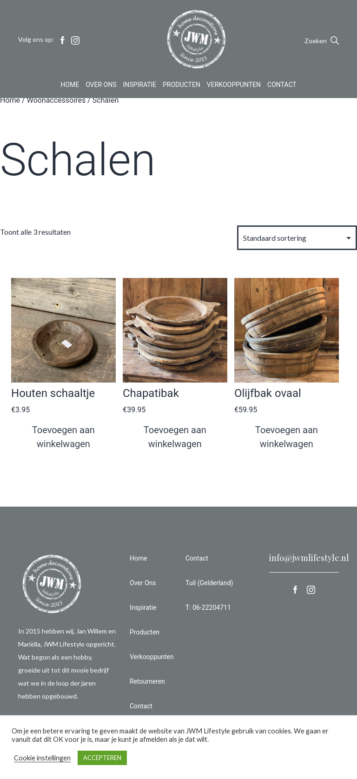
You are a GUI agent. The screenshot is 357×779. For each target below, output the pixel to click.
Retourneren (147, 681)
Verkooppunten (234, 85)
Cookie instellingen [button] (42, 758)
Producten (181, 85)
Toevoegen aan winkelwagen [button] (63, 436)
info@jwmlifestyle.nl (309, 557)
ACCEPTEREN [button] (102, 757)
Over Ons (101, 85)
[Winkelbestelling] (297, 237)
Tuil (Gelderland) (209, 583)
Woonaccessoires (56, 100)
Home (69, 85)
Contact (282, 85)
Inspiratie (140, 85)
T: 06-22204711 (208, 607)
